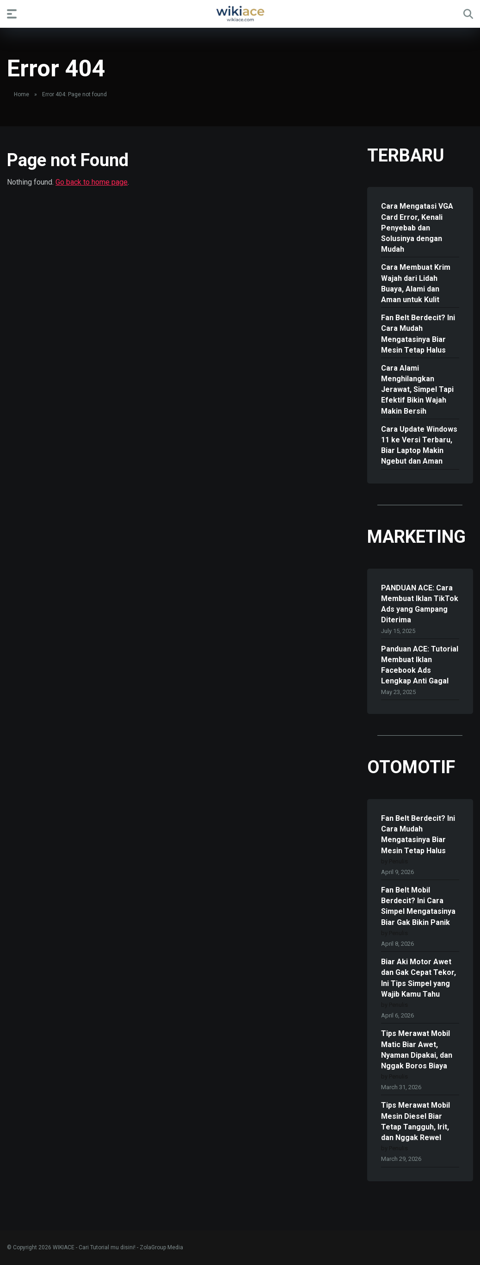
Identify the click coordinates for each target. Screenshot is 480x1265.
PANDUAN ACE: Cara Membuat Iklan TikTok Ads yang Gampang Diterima (419, 604)
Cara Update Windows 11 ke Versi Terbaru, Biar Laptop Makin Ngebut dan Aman (419, 445)
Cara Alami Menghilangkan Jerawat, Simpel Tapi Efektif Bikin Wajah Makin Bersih (417, 389)
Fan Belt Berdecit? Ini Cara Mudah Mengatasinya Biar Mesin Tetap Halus (418, 333)
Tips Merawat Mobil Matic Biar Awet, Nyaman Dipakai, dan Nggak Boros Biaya (416, 1049)
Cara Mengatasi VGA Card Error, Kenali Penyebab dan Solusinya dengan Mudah (417, 228)
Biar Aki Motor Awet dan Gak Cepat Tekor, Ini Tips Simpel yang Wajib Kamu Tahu (418, 977)
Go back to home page (91, 182)
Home (21, 94)
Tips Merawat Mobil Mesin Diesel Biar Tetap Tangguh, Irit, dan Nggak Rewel (415, 1121)
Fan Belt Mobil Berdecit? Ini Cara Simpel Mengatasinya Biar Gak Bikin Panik (418, 906)
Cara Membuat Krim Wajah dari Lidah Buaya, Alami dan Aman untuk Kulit (415, 283)
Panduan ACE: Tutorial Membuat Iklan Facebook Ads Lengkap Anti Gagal (419, 665)
